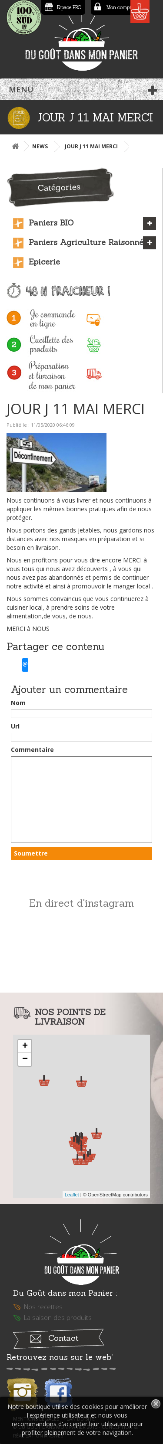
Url (15, 726)
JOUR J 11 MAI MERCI (91, 146)
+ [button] (25, 1046)
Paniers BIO (51, 223)
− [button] (25, 1059)
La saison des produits (58, 1317)
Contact (63, 1338)
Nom (18, 703)
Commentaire (32, 749)
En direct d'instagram (81, 903)
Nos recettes (43, 1306)
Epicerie (44, 262)
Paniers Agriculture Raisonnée (88, 242)
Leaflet (72, 1194)
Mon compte (119, 7)
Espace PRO (69, 7)
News (40, 146)
